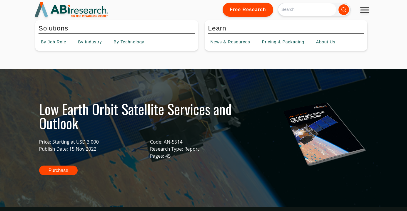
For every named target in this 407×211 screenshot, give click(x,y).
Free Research (248, 9)
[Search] (307, 9)
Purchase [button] (59, 170)
